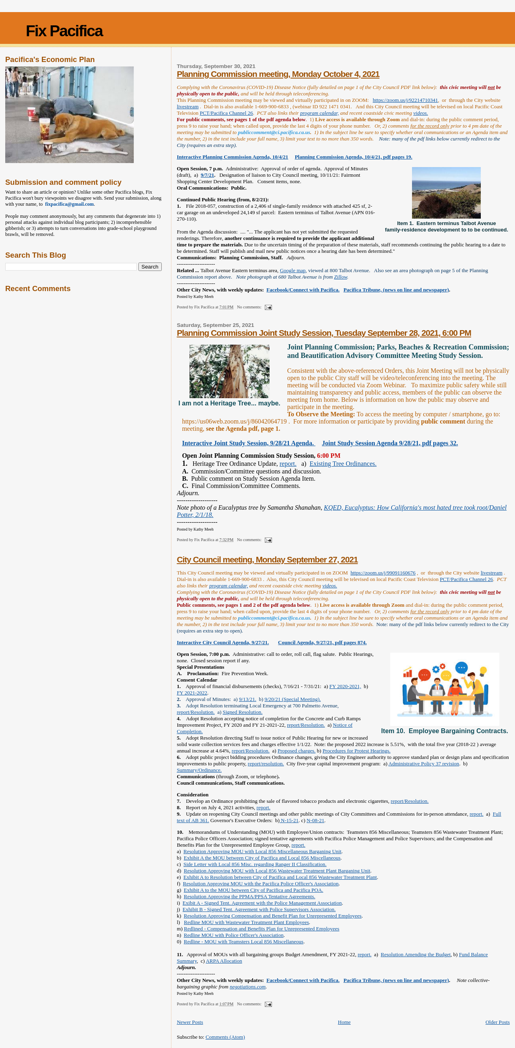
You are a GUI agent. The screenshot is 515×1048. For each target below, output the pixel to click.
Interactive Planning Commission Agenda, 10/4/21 (232, 157)
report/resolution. (266, 764)
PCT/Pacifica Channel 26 (226, 113)
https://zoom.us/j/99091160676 (383, 573)
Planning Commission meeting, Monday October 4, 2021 (278, 74)
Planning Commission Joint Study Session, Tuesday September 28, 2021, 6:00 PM (324, 332)
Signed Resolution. (242, 712)
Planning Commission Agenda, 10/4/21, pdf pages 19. (353, 157)
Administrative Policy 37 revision (423, 764)
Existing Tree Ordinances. (343, 463)
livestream (187, 106)
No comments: (250, 307)
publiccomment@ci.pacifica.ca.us (274, 132)
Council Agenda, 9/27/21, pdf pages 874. (322, 642)
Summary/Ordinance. (199, 770)
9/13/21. (247, 699)
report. (288, 463)
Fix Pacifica (64, 30)
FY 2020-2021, (345, 686)
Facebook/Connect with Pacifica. (303, 290)
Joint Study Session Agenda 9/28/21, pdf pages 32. (390, 443)
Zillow (340, 277)
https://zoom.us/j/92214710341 (405, 100)
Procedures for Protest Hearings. (357, 751)
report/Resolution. (195, 712)
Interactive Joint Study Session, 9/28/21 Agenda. (248, 443)
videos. (420, 113)
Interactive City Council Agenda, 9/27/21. (223, 642)
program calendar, (319, 113)
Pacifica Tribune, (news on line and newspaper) (396, 290)
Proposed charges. (296, 751)
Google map (293, 270)
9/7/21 (207, 175)
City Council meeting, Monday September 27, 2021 (267, 559)
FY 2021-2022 (192, 693)
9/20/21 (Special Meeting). (293, 699)
